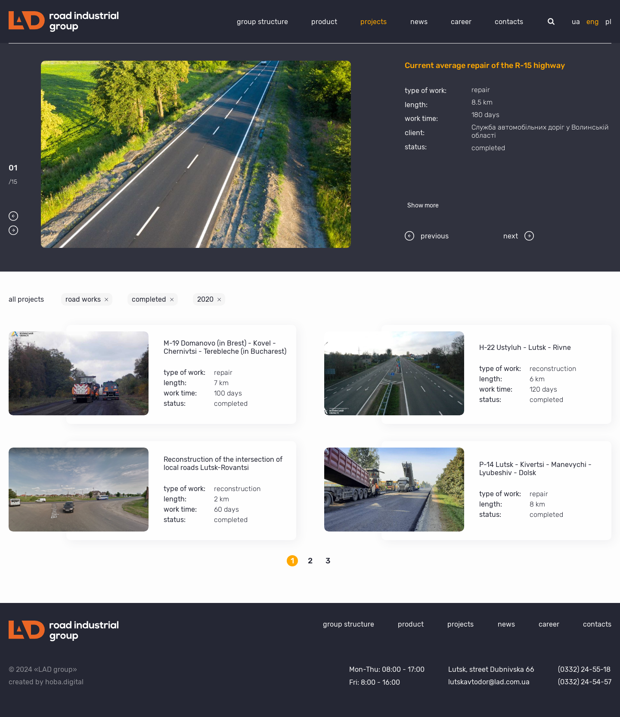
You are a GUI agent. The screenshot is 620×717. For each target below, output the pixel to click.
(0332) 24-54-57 (584, 682)
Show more (423, 205)
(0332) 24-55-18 (584, 669)
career (461, 22)
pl (608, 22)
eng (592, 22)
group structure (262, 22)
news (419, 22)
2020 (205, 299)
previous (427, 236)
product (324, 22)
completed (149, 299)
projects (373, 22)
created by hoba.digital (46, 682)
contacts (509, 22)
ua (576, 22)
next (518, 236)
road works (83, 299)
